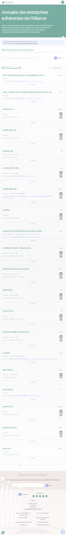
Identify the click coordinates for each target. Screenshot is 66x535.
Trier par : (49, 68)
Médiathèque (23, 525)
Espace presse (23, 494)
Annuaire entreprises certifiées (23, 522)
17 (45, 465)
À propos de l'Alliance (43, 513)
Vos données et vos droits (22, 532)
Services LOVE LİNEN (42, 522)
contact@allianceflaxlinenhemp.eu (33, 509)
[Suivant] (48, 465)
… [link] (43, 465)
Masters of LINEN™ (23, 517)
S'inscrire (48, 485)
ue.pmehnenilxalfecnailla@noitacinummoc (26, 43)
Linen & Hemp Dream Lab (42, 525)
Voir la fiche (33, 84)
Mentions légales (31, 532)
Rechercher (58, 58)
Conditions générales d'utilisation (42, 532)
